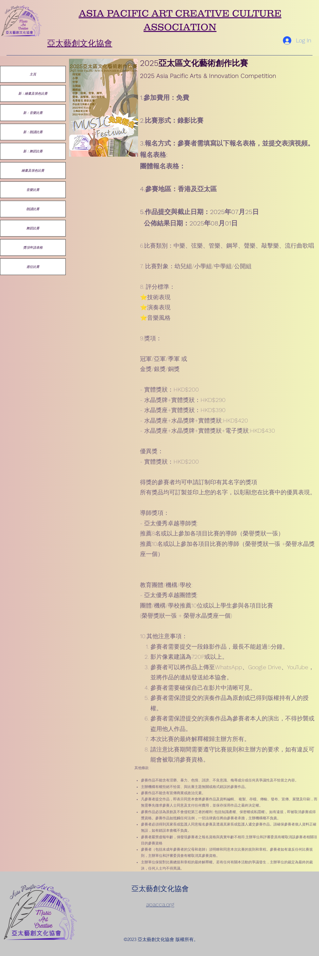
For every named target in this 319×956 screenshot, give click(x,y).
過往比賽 (32, 267)
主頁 (33, 74)
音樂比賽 (32, 190)
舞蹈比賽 (32, 228)
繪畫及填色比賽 (32, 170)
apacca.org (160, 904)
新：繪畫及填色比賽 (33, 93)
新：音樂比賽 (33, 113)
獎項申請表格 (33, 247)
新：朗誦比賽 (33, 132)
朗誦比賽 (32, 209)
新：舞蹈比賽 (33, 151)
